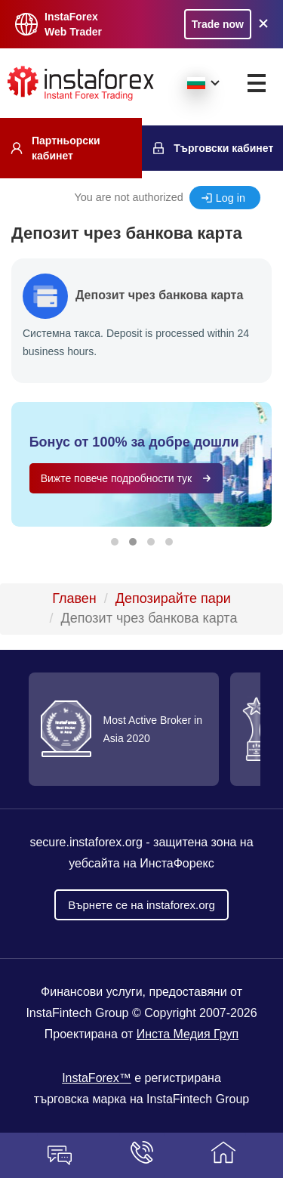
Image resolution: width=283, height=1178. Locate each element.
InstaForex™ (96, 1077)
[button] (114, 542)
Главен (74, 598)
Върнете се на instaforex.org (141, 904)
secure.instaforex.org (85, 842)
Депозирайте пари (173, 598)
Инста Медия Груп (187, 1034)
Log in (230, 198)
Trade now (218, 24)
